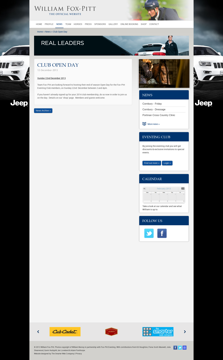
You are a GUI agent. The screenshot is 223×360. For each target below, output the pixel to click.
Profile (49, 24)
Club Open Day (60, 31)
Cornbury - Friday (152, 103)
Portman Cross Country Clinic (158, 115)
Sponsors (100, 24)
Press (88, 24)
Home (39, 24)
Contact (154, 24)
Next (185, 331)
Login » (167, 163)
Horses (78, 24)
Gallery (113, 24)
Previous (38, 331)
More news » (154, 124)
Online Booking (129, 24)
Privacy (79, 354)
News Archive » (43, 110)
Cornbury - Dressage (154, 109)
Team (68, 24)
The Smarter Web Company (63, 354)
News (59, 24)
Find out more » (151, 163)
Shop (144, 24)
